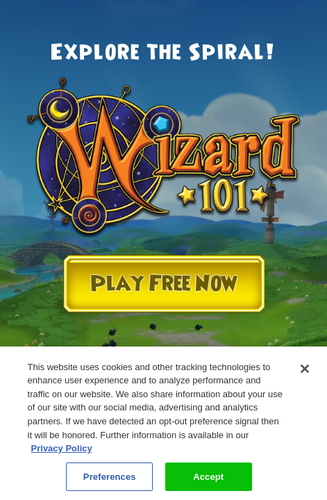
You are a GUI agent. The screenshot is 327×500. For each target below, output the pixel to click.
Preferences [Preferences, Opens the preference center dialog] (109, 482)
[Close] (305, 374)
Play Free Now (163, 283)
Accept (208, 482)
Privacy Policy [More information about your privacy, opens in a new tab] (61, 454)
